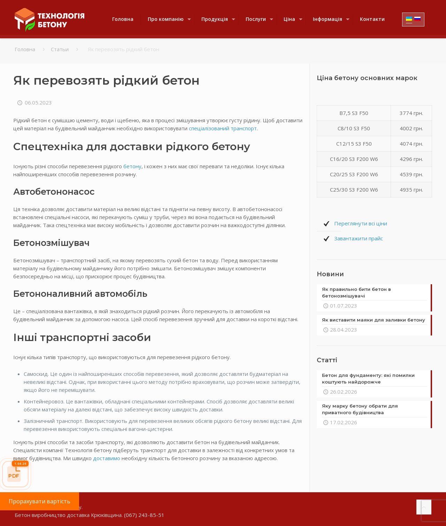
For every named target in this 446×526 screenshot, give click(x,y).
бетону (132, 166)
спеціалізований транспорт (223, 128)
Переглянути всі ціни (360, 223)
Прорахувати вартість (39, 501)
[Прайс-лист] (15, 474)
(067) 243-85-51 (144, 514)
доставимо (106, 458)
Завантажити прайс (358, 238)
